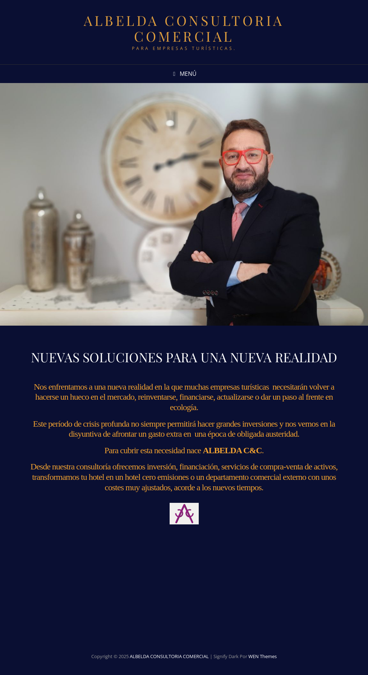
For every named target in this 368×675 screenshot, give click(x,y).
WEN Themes (262, 656)
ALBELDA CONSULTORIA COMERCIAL (184, 28)
